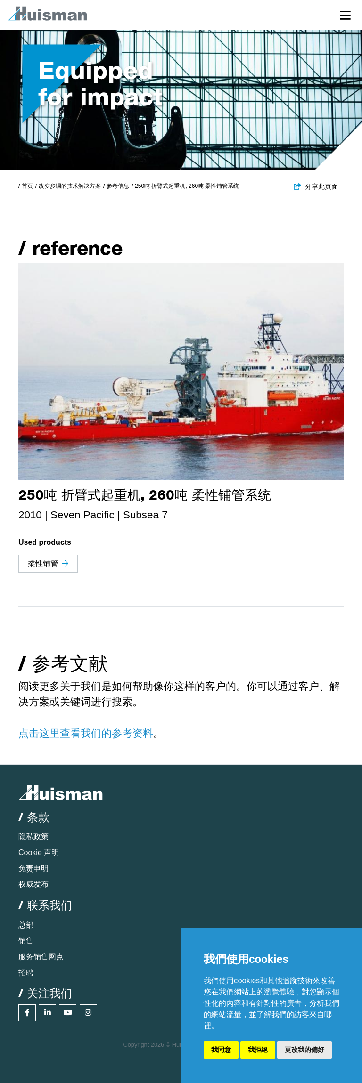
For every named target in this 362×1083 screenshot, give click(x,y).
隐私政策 (33, 836)
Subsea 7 (145, 515)
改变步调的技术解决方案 (70, 186)
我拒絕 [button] (258, 1049)
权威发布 (33, 884)
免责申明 (33, 869)
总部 (25, 925)
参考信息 (118, 186)
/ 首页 (25, 186)
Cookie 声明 (38, 853)
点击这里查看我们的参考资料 (85, 733)
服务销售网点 (41, 957)
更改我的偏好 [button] (304, 1049)
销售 (25, 941)
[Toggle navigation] (345, 15)
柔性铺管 (48, 563)
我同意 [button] (221, 1049)
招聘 (25, 973)
